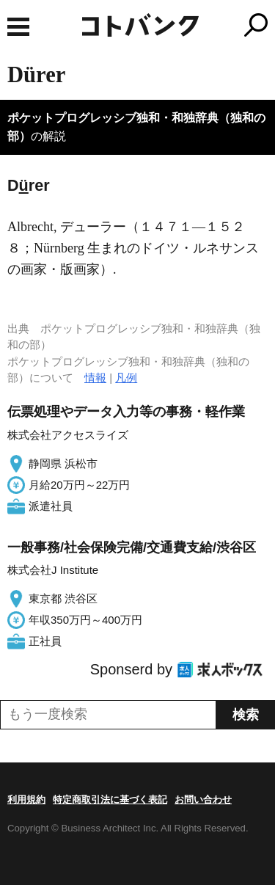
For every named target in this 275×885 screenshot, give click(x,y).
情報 (95, 377)
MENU (18, 26)
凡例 (126, 377)
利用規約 (26, 799)
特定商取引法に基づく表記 (110, 799)
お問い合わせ (203, 799)
